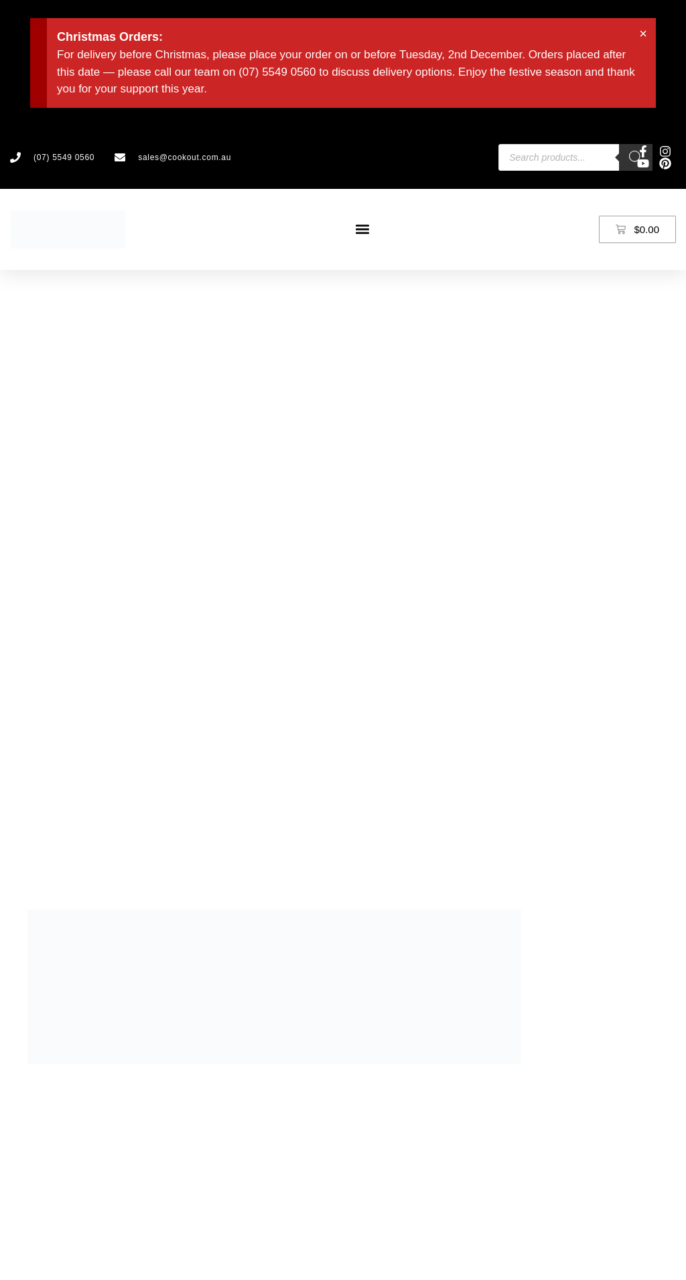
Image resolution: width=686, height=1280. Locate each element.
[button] (362, 229)
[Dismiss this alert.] (643, 33)
